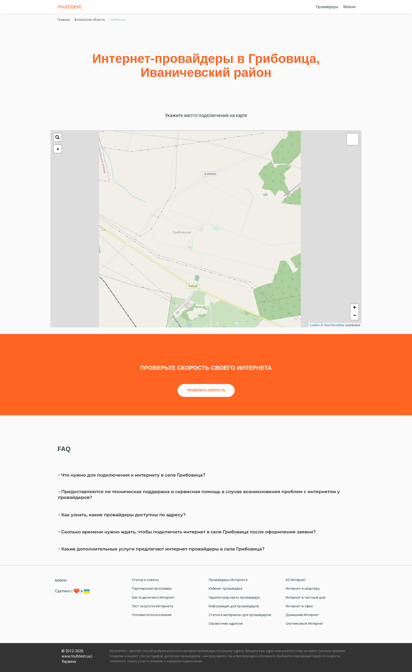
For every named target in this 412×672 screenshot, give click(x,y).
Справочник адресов (226, 623)
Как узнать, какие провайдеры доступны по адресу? (123, 514)
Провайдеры (327, 7)
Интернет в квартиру (303, 588)
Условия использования (152, 615)
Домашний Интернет (302, 615)
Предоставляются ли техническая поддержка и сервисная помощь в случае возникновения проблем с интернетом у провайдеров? (199, 494)
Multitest (71, 6)
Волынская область (90, 20)
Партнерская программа (152, 588)
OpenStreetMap (334, 325)
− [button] (354, 316)
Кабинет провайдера (225, 588)
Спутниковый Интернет (304, 623)
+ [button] (354, 308)
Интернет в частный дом (306, 597)
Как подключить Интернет (153, 597)
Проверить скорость (206, 390)
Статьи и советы (145, 580)
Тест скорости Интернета (152, 606)
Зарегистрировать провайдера (234, 597)
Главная (64, 20)
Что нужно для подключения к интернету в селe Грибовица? (133, 475)
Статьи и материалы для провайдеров (240, 615)
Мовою (349, 7)
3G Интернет (296, 580)
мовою (61, 580)
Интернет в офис (299, 606)
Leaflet (314, 325)
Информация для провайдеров (234, 606)
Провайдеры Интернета (228, 580)
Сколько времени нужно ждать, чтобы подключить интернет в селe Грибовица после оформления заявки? (188, 531)
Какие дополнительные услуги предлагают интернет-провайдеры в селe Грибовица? (163, 549)
